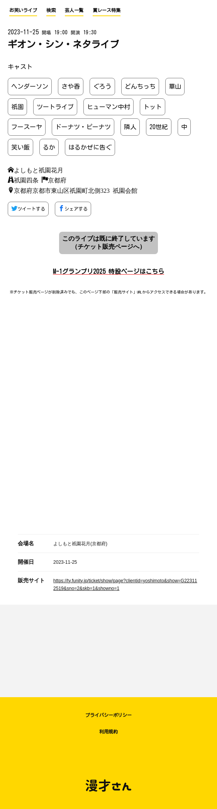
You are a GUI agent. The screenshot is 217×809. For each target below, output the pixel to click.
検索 (51, 10)
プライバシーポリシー (108, 715)
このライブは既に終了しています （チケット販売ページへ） (108, 242)
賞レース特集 (106, 10)
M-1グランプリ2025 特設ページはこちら (108, 271)
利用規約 (108, 731)
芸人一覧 (74, 10)
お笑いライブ (23, 10)
